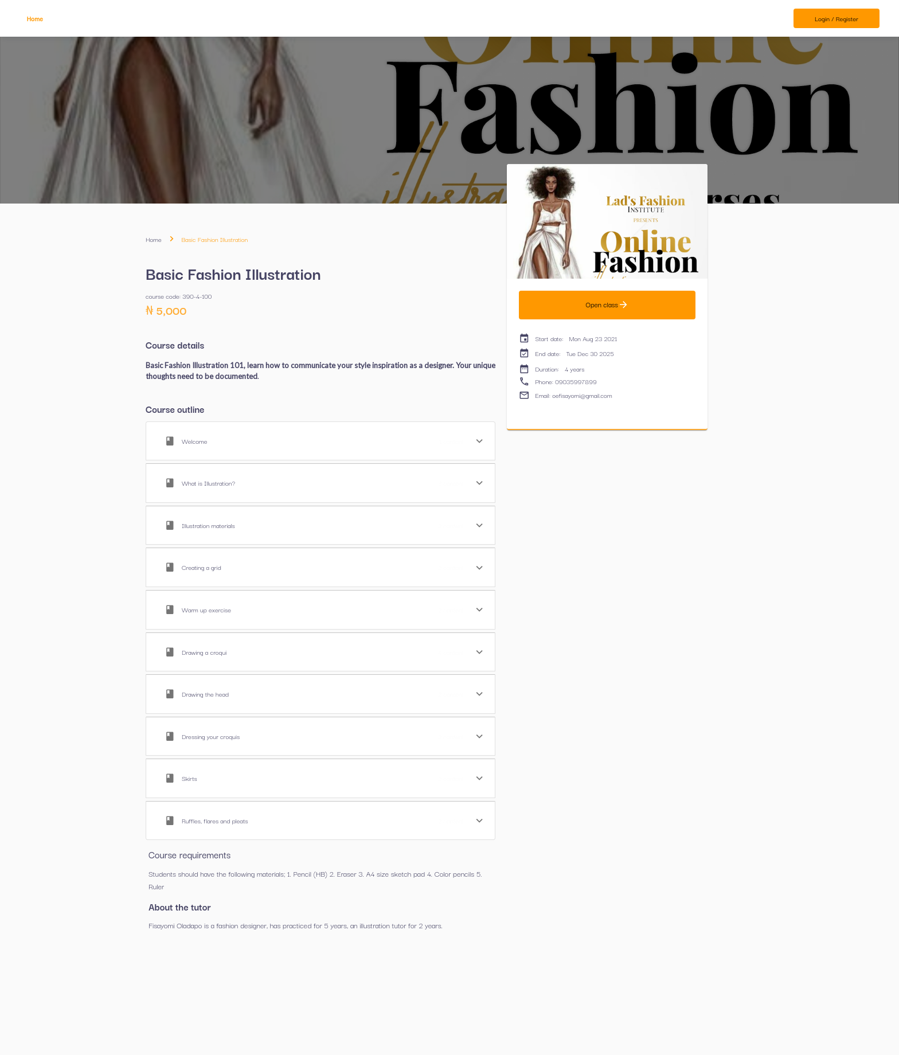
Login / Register (837, 19)
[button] (320, 441)
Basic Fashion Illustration (214, 239)
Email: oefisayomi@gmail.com (565, 395)
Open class (607, 305)
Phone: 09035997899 (558, 381)
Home (154, 239)
